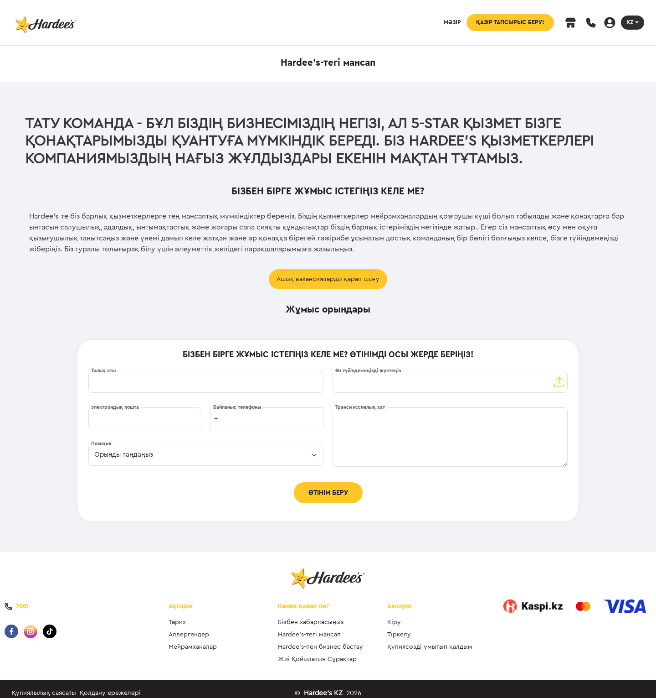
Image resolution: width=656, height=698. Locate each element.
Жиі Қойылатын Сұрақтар (317, 651)
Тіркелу (399, 626)
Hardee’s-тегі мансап (309, 626)
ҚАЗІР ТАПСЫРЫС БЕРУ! (510, 22)
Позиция (101, 443)
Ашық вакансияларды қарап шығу (328, 279)
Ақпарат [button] (181, 597)
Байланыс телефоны (237, 407)
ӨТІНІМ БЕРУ (328, 492)
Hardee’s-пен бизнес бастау (320, 638)
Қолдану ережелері (110, 685)
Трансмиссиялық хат (360, 407)
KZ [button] (629, 22)
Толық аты (103, 370)
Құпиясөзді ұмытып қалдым (429, 638)
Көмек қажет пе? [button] (303, 597)
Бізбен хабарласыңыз (311, 614)
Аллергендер (189, 626)
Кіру (394, 614)
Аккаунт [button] (399, 597)
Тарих (177, 614)
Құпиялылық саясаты (44, 685)
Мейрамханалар (193, 638)
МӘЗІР (452, 22)
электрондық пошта (115, 407)
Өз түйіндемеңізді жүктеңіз (368, 370)
